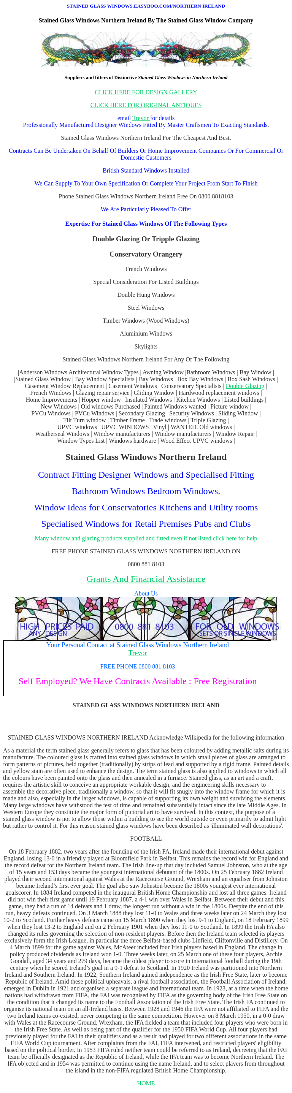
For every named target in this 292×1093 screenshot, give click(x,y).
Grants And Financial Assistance (146, 579)
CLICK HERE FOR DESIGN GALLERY (146, 92)
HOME (146, 1083)
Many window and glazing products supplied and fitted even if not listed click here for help (146, 538)
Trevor (141, 118)
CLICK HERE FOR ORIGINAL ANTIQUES (146, 105)
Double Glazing (245, 386)
